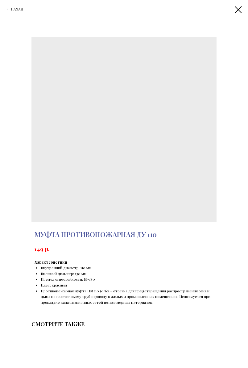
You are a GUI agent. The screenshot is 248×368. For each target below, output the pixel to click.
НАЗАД (17, 8)
